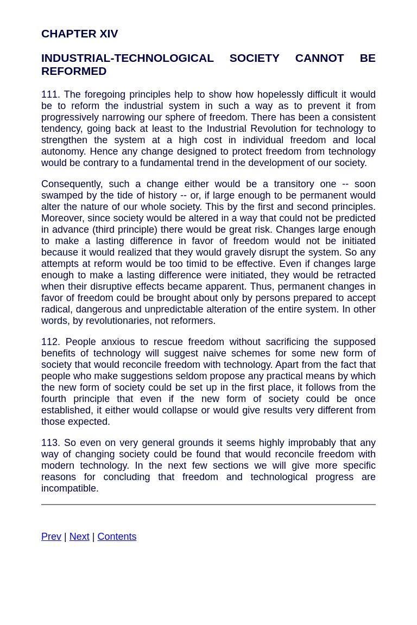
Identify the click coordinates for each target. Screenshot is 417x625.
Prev (51, 536)
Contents (116, 536)
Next (80, 536)
